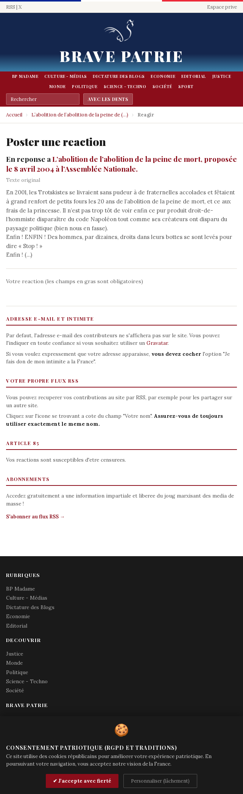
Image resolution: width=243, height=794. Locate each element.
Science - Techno (125, 86)
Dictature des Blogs (119, 76)
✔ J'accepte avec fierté (82, 781)
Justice (221, 76)
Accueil (14, 115)
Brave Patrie (121, 56)
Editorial (193, 76)
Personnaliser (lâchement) (160, 781)
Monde (57, 86)
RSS (10, 7)
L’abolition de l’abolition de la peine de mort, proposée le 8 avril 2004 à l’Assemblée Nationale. (121, 164)
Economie (163, 76)
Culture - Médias (65, 76)
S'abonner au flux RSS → (35, 516)
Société (162, 86)
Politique (85, 86)
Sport (186, 86)
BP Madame (25, 76)
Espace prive (222, 7)
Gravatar (157, 343)
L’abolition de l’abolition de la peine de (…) (79, 115)
